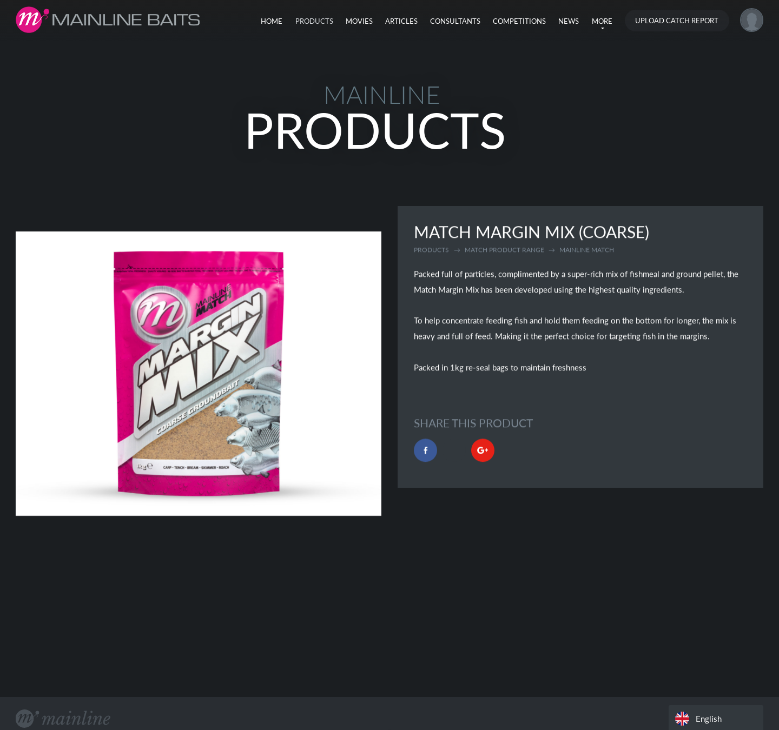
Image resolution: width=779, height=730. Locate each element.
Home (271, 21)
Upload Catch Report (676, 20)
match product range (504, 251)
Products (314, 21)
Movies (359, 21)
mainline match (586, 251)
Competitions (519, 21)
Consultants (455, 21)
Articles (401, 21)
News (568, 21)
